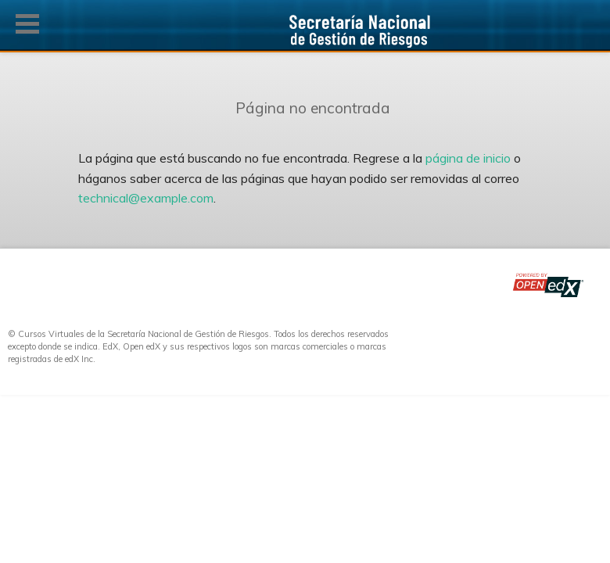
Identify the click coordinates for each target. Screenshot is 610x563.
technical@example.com (146, 198)
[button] (27, 24)
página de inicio (468, 158)
